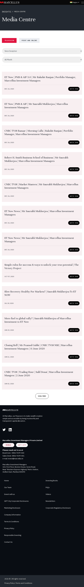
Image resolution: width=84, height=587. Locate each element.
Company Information (12, 515)
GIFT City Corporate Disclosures (16, 501)
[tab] (9, 40)
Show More (42, 396)
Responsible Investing (12, 535)
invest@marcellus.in (15, 459)
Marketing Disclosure (12, 508)
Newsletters (50, 501)
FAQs (48, 487)
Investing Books (52, 481)
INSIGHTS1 (6, 12)
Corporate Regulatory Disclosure (58, 508)
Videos (48, 494)
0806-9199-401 (18, 456)
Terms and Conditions (24, 583)
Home (6, 481)
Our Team (7, 487)
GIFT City (22, 445)
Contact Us (8, 542)
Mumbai (8, 445)
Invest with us (9, 494)
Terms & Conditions (11, 521)
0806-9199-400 (18, 453)
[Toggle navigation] (82, 2)
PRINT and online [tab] (29, 40)
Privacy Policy (9, 528)
